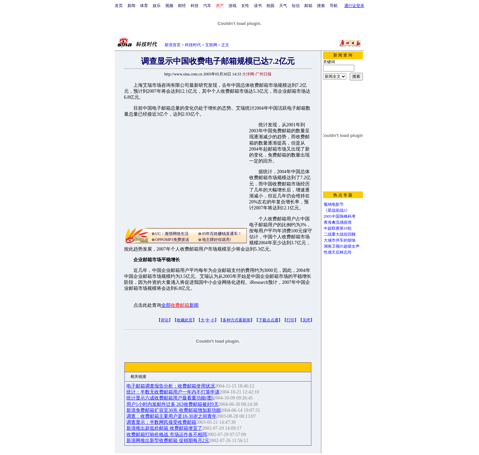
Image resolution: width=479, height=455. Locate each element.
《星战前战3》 (337, 210)
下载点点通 (268, 320)
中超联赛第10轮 (338, 228)
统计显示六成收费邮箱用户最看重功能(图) (169, 398)
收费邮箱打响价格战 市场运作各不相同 (166, 434)
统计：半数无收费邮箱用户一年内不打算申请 (173, 392)
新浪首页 (173, 45)
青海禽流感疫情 (338, 222)
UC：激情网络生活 (172, 233)
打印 (290, 320)
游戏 (233, 5)
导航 (334, 5)
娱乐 (157, 5)
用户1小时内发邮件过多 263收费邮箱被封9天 (172, 404)
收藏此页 (185, 320)
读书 (258, 5)
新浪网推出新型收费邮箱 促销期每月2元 (167, 440)
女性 (245, 5)
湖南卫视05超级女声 (342, 246)
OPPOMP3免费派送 (172, 239)
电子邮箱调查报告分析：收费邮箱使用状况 (170, 386)
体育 (144, 5)
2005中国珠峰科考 (340, 216)
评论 (165, 320)
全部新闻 (180, 305)
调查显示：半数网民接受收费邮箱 (161, 422)
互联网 (211, 45)
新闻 (131, 5)
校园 (270, 5)
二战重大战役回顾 (340, 234)
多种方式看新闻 (236, 320)
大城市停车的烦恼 (340, 240)
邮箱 (308, 5)
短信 (296, 5)
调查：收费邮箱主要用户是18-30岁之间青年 (171, 416)
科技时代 (193, 45)
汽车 (207, 5)
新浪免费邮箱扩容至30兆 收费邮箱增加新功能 (173, 410)
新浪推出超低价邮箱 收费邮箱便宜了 (164, 428)
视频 (169, 5)
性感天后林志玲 (338, 252)
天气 (283, 5)
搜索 (321, 5)
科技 (195, 5)
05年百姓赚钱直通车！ (222, 233)
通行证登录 (354, 5)
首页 (119, 5)
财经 (182, 5)
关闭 (306, 320)
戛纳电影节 (334, 204)
